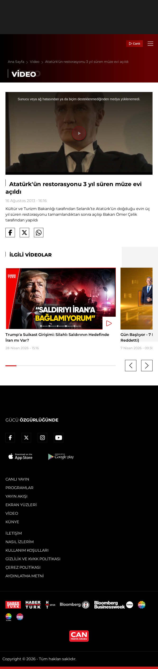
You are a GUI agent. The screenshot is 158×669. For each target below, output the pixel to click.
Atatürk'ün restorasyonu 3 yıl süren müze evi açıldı (87, 62)
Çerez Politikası (23, 567)
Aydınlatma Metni (24, 576)
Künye (12, 522)
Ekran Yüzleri (21, 505)
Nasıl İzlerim (19, 542)
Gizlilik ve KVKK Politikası (32, 559)
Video (37, 62)
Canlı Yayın (17, 479)
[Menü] (150, 43)
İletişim (13, 533)
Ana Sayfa (19, 62)
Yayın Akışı (16, 496)
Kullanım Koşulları (27, 550)
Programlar (19, 488)
